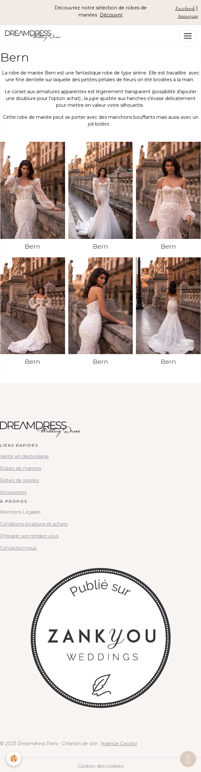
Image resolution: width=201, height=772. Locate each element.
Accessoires (13, 492)
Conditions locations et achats (34, 524)
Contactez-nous (18, 548)
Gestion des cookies (100, 766)
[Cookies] (13, 758)
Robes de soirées (19, 480)
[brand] (34, 35)
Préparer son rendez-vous (29, 536)
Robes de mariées (20, 468)
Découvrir (111, 15)
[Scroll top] (188, 759)
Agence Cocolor (119, 743)
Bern (32, 246)
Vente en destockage (24, 456)
